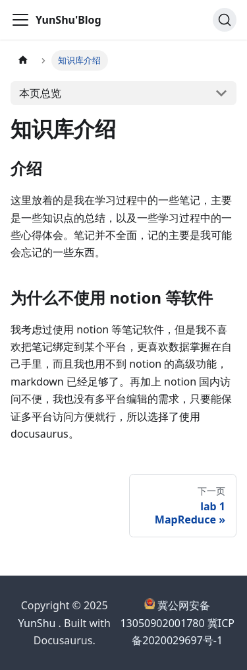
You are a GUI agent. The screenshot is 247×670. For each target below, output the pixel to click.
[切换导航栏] (20, 20)
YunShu (37, 623)
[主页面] (23, 60)
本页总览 (40, 93)
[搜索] (224, 20)
